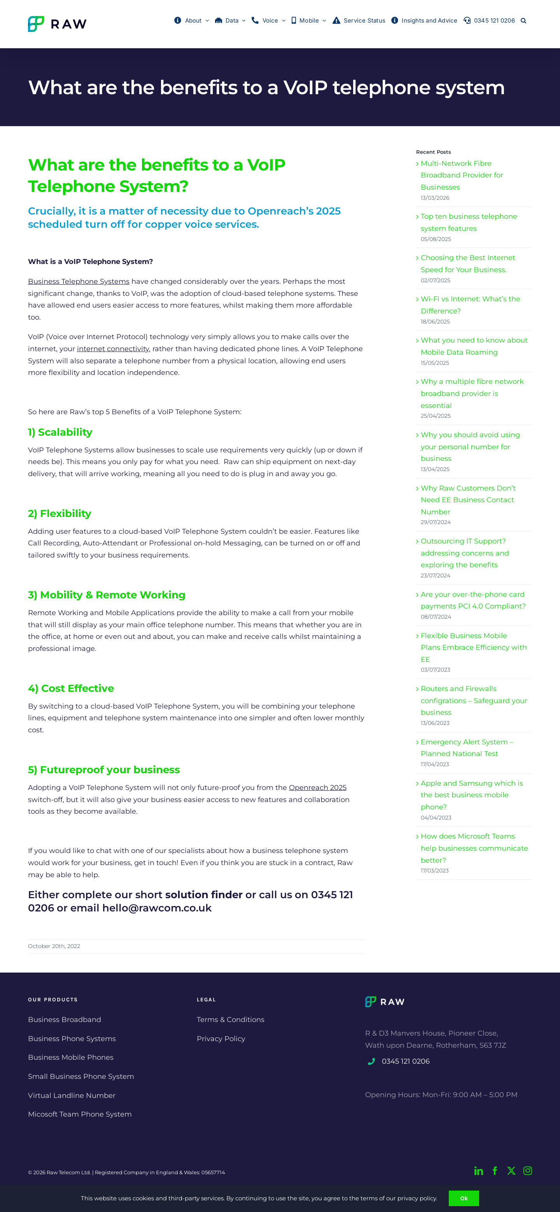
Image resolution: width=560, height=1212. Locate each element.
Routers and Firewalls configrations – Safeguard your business (474, 700)
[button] (523, 20)
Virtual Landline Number (72, 1095)
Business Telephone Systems (79, 281)
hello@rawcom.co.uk (157, 908)
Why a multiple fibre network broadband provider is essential (472, 393)
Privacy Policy (221, 1038)
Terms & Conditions (230, 1019)
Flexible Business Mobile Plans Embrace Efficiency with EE (474, 648)
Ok (464, 1198)
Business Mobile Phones (71, 1057)
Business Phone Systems (72, 1038)
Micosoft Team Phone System (80, 1114)
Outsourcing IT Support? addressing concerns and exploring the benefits (465, 553)
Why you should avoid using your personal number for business (470, 447)
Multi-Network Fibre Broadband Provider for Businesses (462, 175)
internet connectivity (113, 349)
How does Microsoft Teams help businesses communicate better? (474, 848)
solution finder (204, 894)
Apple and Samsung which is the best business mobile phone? (472, 795)
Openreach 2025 (317, 787)
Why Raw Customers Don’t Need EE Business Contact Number (468, 500)
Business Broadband (64, 1019)
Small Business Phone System (81, 1076)
